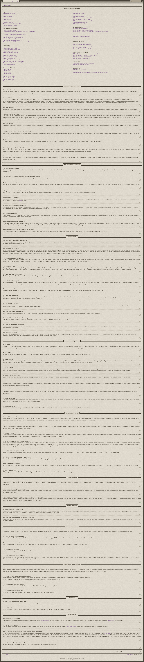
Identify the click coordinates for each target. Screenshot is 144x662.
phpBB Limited (45, 620)
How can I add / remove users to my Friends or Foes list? (86, 38)
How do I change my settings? (10, 30)
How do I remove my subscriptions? (81, 58)
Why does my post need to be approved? (12, 62)
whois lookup (107, 633)
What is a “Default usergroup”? (80, 22)
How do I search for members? (80, 47)
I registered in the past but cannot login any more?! (15, 20)
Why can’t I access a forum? (9, 55)
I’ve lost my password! (8, 22)
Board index (7, 5)
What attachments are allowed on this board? (83, 63)
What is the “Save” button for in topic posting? (13, 61)
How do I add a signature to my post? (11, 49)
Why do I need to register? (9, 13)
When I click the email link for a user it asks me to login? (16, 41)
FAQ (4, 1)
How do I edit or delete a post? (10, 48)
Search (8, 1)
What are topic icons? (8, 80)
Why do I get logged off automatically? (12, 23)
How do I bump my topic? (9, 64)
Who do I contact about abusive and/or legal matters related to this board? (90, 72)
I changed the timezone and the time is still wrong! (14, 34)
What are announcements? (9, 76)
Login (17, 1)
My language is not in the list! (9, 35)
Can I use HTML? (7, 70)
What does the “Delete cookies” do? (11, 25)
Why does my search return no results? (82, 44)
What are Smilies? (7, 72)
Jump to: (118, 651)
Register (13, 1)
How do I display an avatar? (9, 38)
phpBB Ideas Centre (71, 626)
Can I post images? (7, 73)
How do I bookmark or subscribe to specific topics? (85, 55)
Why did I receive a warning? (9, 58)
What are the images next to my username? (13, 37)
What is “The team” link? (79, 23)
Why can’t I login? (7, 19)
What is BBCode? (7, 69)
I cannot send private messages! (80, 28)
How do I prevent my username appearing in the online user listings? (19, 31)
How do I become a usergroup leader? (82, 19)
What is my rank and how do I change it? (12, 40)
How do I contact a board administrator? (82, 74)
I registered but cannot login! (9, 17)
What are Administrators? (79, 13)
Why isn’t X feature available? (80, 71)
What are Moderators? (78, 14)
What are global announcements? (11, 75)
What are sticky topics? (8, 77)
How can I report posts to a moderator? (12, 59)
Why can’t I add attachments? (10, 56)
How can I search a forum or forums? (82, 43)
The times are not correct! (9, 33)
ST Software (74, 659)
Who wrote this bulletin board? (80, 69)
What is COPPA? (7, 14)
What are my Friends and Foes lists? (81, 36)
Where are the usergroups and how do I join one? (84, 17)
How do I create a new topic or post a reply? (13, 46)
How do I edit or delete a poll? (10, 54)
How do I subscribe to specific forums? (82, 56)
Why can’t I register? (8, 16)
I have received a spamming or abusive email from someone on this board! (90, 31)
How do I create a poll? (8, 51)
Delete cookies (130, 654)
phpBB (20, 200)
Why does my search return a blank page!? (83, 45)
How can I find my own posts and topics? (82, 48)
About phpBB (111, 620)
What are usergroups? (78, 16)
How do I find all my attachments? (81, 64)
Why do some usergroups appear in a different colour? (86, 20)
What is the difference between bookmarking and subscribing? (87, 53)
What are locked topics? (8, 79)
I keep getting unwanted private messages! (83, 30)
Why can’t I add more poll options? (11, 52)
